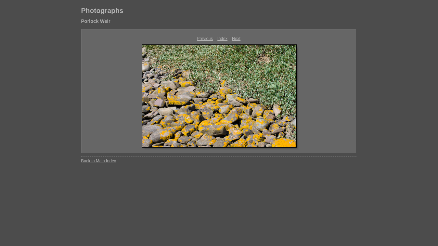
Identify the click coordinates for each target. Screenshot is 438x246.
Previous (205, 38)
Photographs (102, 10)
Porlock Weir (95, 21)
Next (236, 38)
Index (222, 38)
